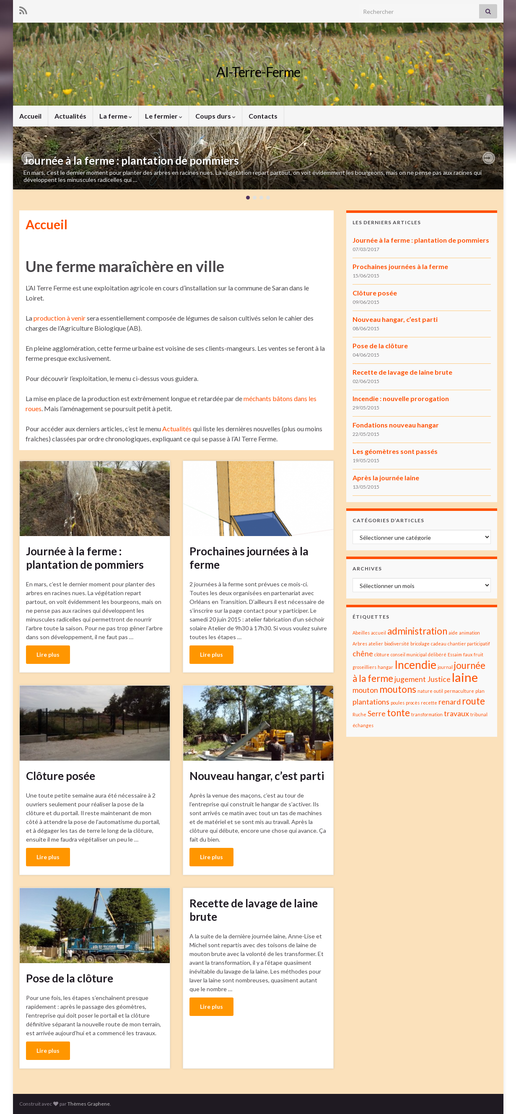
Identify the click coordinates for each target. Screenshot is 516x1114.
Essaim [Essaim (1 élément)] (455, 654)
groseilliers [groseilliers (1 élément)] (364, 667)
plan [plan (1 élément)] (480, 691)
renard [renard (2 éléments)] (449, 701)
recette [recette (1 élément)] (429, 702)
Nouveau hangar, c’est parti (256, 775)
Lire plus (48, 654)
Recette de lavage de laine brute (253, 909)
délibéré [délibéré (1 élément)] (437, 654)
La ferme (115, 116)
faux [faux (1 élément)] (467, 654)
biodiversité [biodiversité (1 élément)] (396, 643)
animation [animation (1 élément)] (469, 632)
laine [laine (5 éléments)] (465, 677)
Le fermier (163, 116)
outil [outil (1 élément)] (438, 691)
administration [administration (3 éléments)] (417, 631)
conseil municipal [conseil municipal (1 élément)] (409, 654)
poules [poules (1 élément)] (398, 702)
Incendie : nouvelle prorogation (401, 398)
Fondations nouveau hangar (396, 425)
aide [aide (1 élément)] (453, 632)
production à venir (60, 318)
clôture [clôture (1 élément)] (381, 654)
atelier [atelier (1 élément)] (375, 643)
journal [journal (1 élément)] (445, 667)
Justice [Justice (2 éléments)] (439, 679)
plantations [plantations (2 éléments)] (371, 701)
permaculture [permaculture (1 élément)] (459, 691)
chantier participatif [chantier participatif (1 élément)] (469, 643)
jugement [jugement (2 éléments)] (410, 679)
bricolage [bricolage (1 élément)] (420, 643)
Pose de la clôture (69, 978)
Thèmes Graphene (88, 1104)
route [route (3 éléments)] (473, 701)
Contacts (263, 116)
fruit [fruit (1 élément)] (478, 654)
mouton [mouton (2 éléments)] (365, 690)
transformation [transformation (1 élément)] (427, 714)
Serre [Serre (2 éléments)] (377, 713)
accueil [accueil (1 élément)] (378, 632)
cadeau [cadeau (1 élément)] (438, 643)
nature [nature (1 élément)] (425, 691)
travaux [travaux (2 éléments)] (456, 713)
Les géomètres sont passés (395, 451)
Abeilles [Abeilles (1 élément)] (361, 632)
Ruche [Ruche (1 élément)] (359, 714)
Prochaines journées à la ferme (249, 557)
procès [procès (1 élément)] (413, 702)
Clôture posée (60, 775)
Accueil (30, 116)
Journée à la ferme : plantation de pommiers (131, 160)
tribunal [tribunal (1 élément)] (478, 714)
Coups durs (215, 116)
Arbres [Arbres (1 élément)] (360, 643)
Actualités (70, 116)
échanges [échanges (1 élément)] (363, 725)
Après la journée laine (386, 478)
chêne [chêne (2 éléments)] (363, 653)
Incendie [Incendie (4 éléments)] (415, 664)
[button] (27, 158)
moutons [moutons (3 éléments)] (397, 689)
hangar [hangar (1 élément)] (385, 667)
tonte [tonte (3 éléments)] (398, 712)
